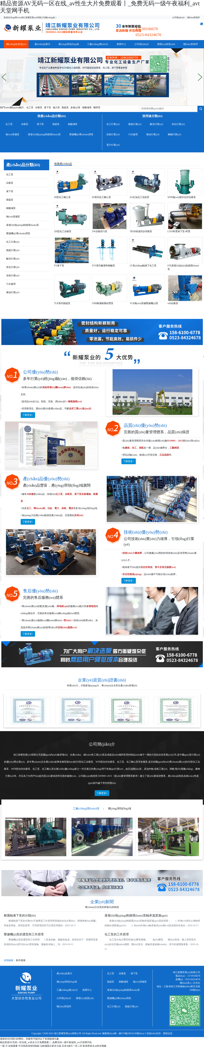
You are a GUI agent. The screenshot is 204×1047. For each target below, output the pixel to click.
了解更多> (27, 415)
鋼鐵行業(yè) (174, 134)
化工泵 (29, 107)
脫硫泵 (65, 107)
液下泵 (47, 107)
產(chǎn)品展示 (42, 44)
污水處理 (133, 134)
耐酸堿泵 (87, 107)
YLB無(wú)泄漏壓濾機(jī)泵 (144, 303)
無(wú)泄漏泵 (12, 134)
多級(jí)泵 (75, 107)
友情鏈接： (15, 960)
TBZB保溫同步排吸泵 (141, 231)
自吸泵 (38, 107)
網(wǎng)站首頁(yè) (16, 44)
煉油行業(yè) (153, 134)
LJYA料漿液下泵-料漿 (179, 231)
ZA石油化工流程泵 (139, 197)
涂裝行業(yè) (113, 134)
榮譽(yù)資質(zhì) (166, 44)
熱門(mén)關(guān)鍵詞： (13, 107)
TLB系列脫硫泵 (62, 303)
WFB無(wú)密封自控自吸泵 (182, 197)
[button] (4, 77)
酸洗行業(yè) (156, 124)
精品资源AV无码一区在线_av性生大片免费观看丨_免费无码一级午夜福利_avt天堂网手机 (46, 1042)
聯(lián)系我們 (193, 17)
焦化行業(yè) (178, 124)
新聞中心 (121, 44)
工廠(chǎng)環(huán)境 (86, 808)
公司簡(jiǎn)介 (178, 17)
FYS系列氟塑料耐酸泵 (103, 265)
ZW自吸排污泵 (99, 231)
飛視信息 (167, 1033)
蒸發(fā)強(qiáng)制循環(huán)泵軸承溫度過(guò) (136, 915)
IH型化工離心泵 (62, 197)
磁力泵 (56, 107)
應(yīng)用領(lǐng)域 (68, 44)
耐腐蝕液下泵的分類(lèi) (20, 915)
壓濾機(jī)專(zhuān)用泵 (81, 134)
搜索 (23, 960)
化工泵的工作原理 (117, 934)
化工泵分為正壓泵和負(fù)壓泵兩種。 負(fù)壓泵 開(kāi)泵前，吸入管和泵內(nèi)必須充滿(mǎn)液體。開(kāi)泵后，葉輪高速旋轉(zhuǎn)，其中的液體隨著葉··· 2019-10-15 (152, 944)
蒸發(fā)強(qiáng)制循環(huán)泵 (44, 134)
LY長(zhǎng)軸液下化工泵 (143, 265)
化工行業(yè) (113, 124)
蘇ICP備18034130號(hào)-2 (132, 1033)
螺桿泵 (96, 107)
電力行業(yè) (113, 145)
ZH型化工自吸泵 (63, 231)
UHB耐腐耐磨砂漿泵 (103, 303)
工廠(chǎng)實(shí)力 (97, 44)
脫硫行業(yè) (135, 124)
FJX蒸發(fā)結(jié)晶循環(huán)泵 (183, 267)
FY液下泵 (59, 265)
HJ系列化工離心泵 (101, 197)
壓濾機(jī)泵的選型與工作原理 (24, 934)
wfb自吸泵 (173, 303)
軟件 (18, 960)
